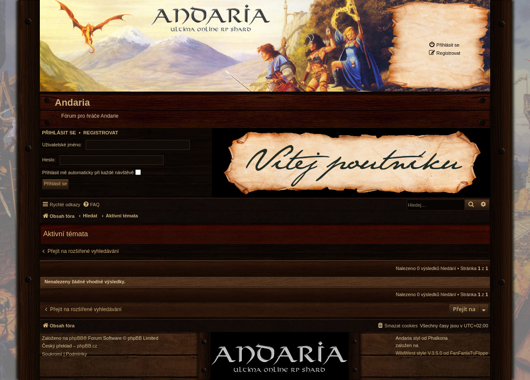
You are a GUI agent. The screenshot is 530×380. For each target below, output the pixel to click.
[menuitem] (444, 44)
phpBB (76, 338)
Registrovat (100, 132)
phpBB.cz (87, 346)
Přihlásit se (59, 132)
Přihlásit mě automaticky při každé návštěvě (91, 172)
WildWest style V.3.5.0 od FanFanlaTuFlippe (442, 353)
